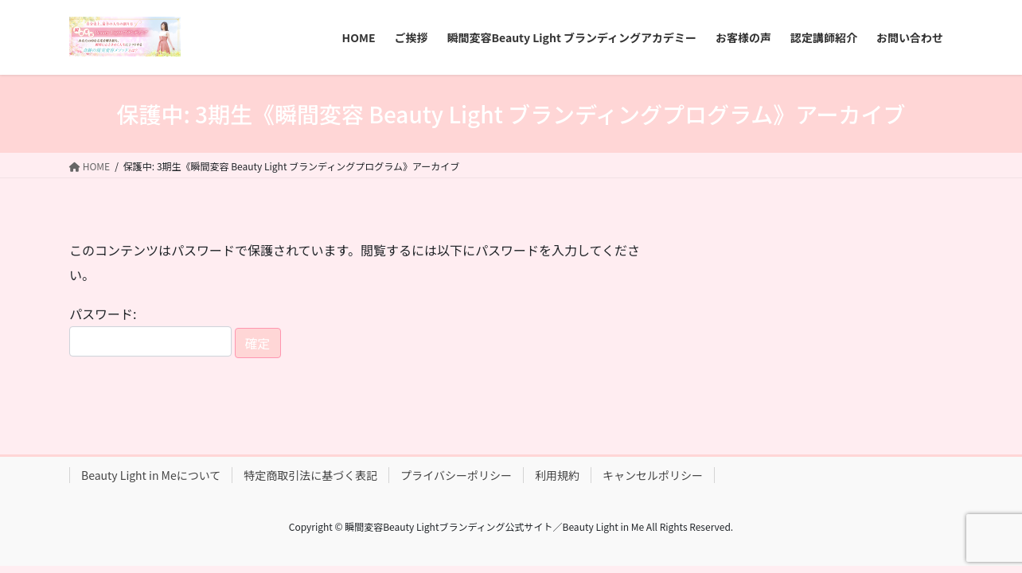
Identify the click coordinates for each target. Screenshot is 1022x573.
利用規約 (557, 475)
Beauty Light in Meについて (150, 475)
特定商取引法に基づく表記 (310, 475)
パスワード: (150, 330)
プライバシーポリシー (456, 475)
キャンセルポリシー (653, 475)
